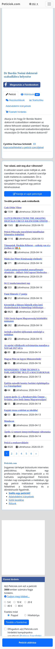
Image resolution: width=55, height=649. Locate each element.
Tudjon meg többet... (17, 604)
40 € (9, 614)
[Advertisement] (27, 40)
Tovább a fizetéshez (16, 630)
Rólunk (12, 511)
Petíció (11, 94)
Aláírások (30, 94)
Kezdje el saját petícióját (27, 202)
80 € (20, 614)
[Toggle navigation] (49, 4)
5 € (9, 610)
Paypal (14, 623)
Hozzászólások (15, 100)
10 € (19, 610)
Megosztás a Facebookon (20, 84)
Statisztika (36, 100)
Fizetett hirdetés (16, 111)
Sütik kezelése (16, 508)
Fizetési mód (11, 620)
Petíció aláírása (27, 160)
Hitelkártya (33, 623)
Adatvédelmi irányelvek (18, 106)
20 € (30, 610)
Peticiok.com (11, 4)
